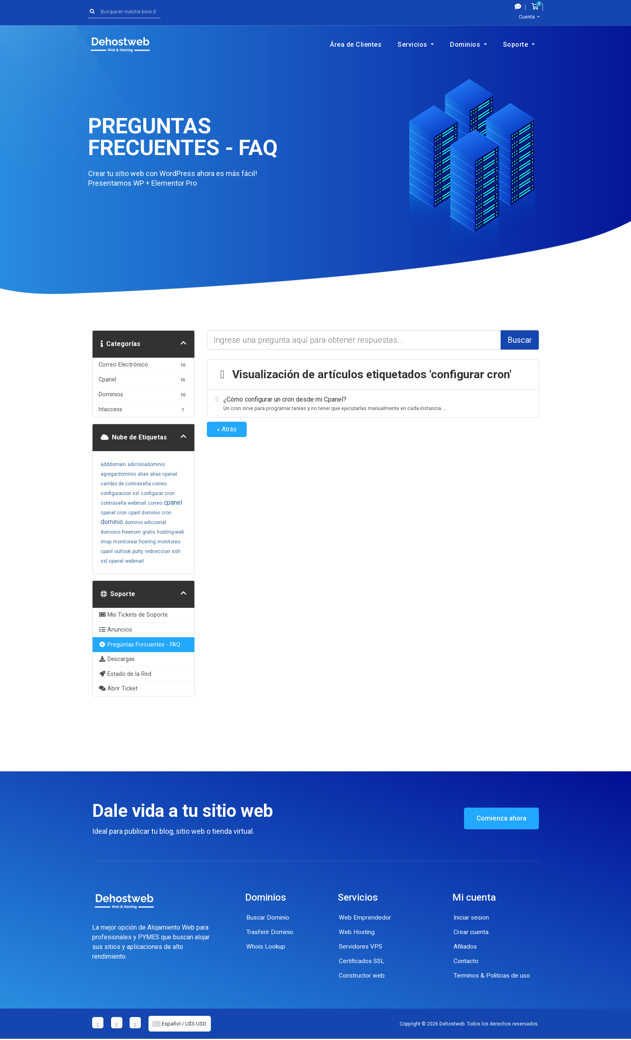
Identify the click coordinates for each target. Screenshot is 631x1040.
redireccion (157, 551)
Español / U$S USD (183, 1024)
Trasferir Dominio (270, 932)
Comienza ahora (499, 818)
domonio (110, 532)
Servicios (413, 44)
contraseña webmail (123, 503)
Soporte (516, 44)
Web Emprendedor (365, 917)
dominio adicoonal (145, 522)
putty (137, 551)
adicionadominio (146, 464)
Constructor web (362, 975)
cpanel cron (114, 513)
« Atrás (227, 429)
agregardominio (118, 474)
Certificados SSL (362, 961)
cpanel (173, 502)
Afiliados (466, 946)
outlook (122, 551)
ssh (176, 551)
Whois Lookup (266, 946)
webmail (134, 561)
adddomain (113, 464)
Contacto (466, 961)
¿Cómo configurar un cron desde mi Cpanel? (371, 404)
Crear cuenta (471, 932)
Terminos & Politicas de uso (493, 975)
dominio (112, 522)
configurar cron (158, 493)
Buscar (519, 340)
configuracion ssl (120, 493)
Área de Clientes (355, 44)
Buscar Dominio (268, 917)
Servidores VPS (361, 946)
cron (166, 513)
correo (155, 503)
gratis (148, 532)
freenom (131, 532)
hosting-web (170, 532)
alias (143, 474)
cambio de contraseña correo (134, 484)
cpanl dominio (144, 513)
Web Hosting (357, 932)
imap (106, 542)
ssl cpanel (112, 561)
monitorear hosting (134, 542)
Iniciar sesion (472, 917)
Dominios (466, 44)
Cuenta (527, 17)
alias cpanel (163, 474)
